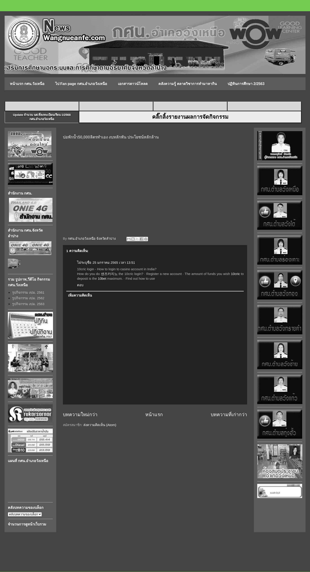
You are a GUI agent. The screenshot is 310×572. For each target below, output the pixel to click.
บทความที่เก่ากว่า (229, 414)
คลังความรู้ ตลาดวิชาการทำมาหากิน (187, 84)
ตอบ (80, 285)
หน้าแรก (154, 414)
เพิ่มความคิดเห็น (80, 295)
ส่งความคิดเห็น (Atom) (99, 425)
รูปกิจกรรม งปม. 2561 (28, 292)
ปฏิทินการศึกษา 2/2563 (246, 84)
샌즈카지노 (109, 274)
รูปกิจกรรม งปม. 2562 (28, 298)
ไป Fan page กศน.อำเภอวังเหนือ (81, 84)
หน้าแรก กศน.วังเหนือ (27, 84)
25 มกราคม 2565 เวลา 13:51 (114, 262)
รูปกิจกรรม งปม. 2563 (28, 304)
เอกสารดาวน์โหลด (133, 84)
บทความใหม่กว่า (80, 414)
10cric (235, 274)
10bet (102, 278)
